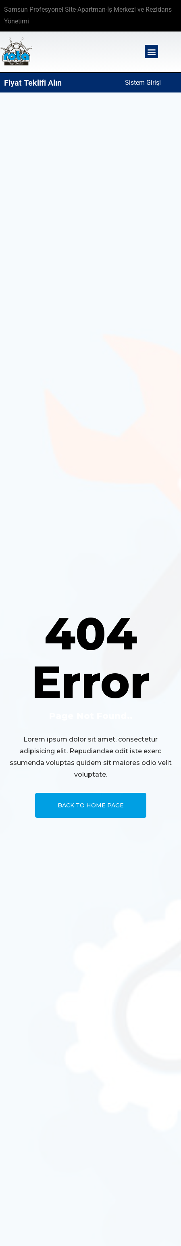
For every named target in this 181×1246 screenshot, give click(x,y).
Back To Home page (91, 805)
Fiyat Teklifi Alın (33, 83)
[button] (151, 51)
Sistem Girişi (143, 82)
